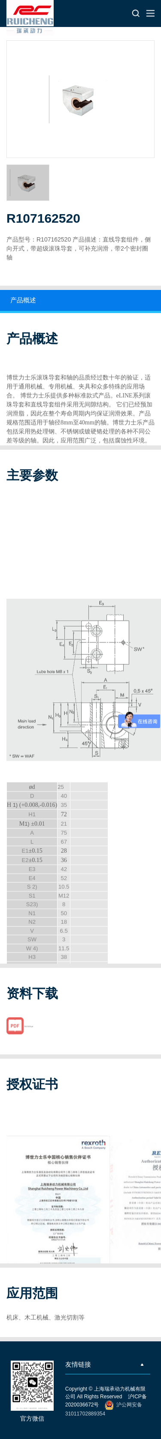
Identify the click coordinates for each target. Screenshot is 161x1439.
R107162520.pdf (28, 1033)
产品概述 (23, 300)
